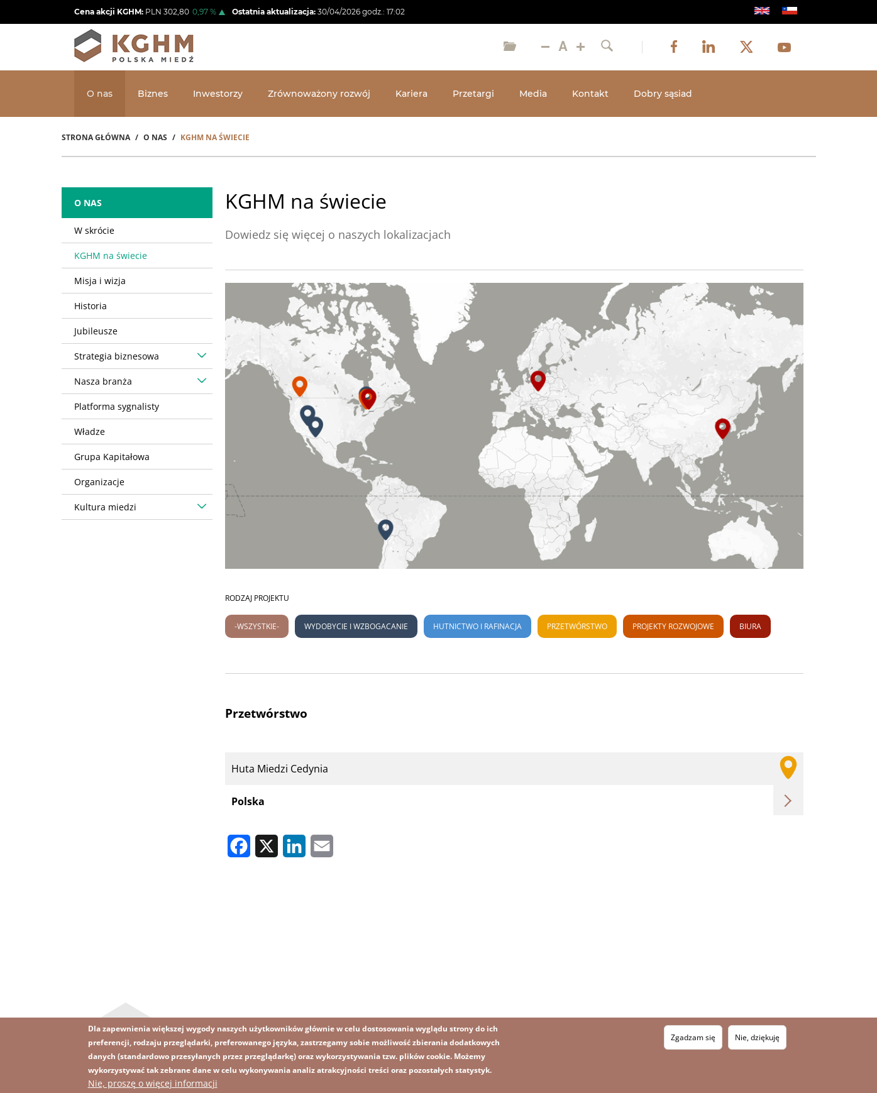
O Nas (155, 137)
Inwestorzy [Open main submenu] (218, 93)
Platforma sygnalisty (116, 406)
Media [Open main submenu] (533, 93)
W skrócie (94, 230)
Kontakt (590, 93)
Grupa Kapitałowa (112, 457)
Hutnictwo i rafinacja (477, 626)
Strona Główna (96, 137)
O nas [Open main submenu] (100, 93)
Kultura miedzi (105, 507)
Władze (89, 431)
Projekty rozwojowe (673, 626)
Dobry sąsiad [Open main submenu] (663, 93)
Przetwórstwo (577, 626)
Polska (248, 801)
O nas (88, 203)
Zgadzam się (693, 1037)
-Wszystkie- (256, 626)
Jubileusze (96, 331)
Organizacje (99, 482)
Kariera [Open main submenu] (411, 93)
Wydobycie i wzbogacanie (356, 626)
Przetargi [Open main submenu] (473, 93)
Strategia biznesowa (116, 356)
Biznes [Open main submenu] (153, 93)
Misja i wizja (100, 281)
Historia (90, 306)
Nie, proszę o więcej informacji (153, 1083)
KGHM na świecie (110, 255)
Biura (750, 626)
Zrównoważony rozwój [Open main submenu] (319, 93)
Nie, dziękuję (757, 1037)
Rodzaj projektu (257, 598)
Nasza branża (103, 381)
